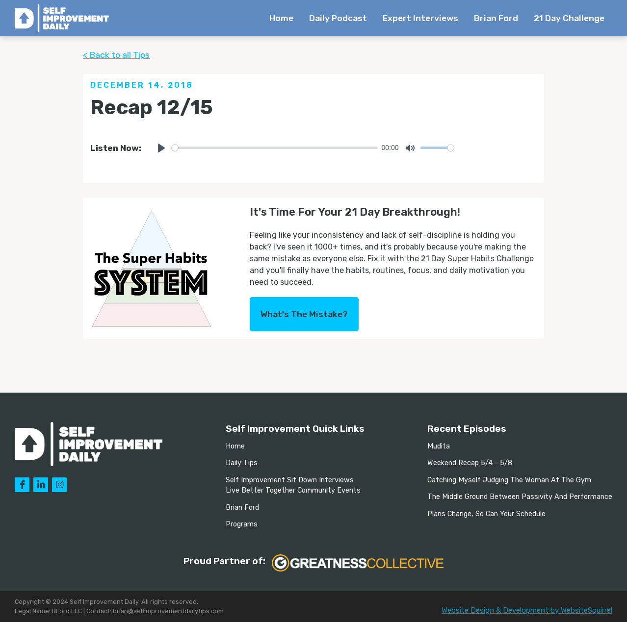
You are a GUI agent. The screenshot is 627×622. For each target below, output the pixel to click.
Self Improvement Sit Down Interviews (290, 480)
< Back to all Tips (116, 55)
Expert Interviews (420, 18)
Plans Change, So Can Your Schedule (486, 514)
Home (281, 18)
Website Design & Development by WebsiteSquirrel (527, 610)
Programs (242, 524)
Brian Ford (496, 18)
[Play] (161, 148)
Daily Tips (242, 463)
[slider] (275, 147)
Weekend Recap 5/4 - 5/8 (469, 463)
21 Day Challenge (569, 18)
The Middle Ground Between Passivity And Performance (519, 497)
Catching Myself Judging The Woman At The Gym (509, 480)
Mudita (438, 446)
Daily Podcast (338, 18)
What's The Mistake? (304, 314)
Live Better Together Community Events (293, 490)
